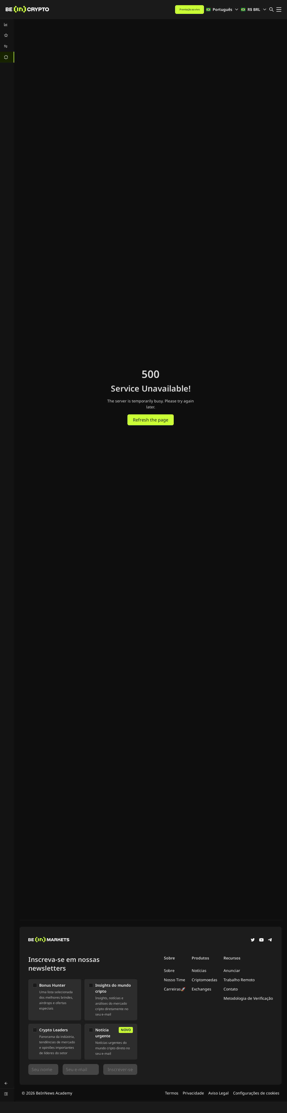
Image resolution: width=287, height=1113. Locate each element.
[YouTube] (261, 940)
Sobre (169, 970)
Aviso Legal (218, 1093)
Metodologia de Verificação (248, 998)
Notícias (199, 970)
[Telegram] (270, 940)
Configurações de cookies (256, 1093)
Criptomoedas (204, 979)
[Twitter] (252, 940)
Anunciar (232, 970)
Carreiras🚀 (174, 989)
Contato (231, 989)
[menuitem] (7, 24)
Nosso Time (174, 979)
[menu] (7, 41)
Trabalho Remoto (239, 979)
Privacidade (193, 1093)
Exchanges (201, 989)
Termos (171, 1093)
